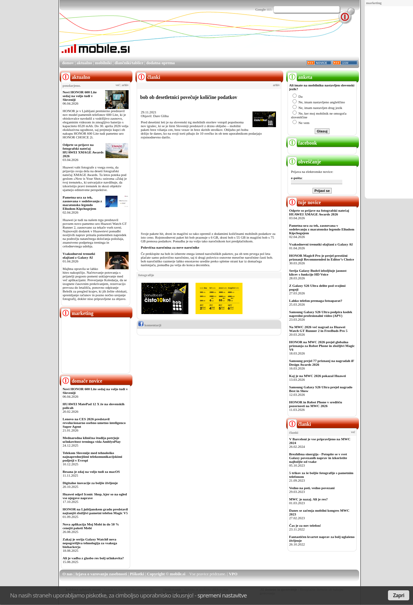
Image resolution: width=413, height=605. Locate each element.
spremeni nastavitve (222, 595)
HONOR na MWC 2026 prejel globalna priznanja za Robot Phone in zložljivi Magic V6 (321, 345)
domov (68, 62)
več (118, 85)
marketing (374, 3)
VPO (233, 573)
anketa (300, 77)
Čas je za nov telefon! (305, 525)
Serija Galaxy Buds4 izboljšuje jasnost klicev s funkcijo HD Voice (317, 272)
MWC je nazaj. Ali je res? (308, 499)
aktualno (84, 62)
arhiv (125, 85)
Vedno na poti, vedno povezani (311, 488)
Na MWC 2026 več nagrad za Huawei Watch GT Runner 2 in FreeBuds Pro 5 (318, 329)
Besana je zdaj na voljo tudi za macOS (91, 471)
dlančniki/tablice (129, 62)
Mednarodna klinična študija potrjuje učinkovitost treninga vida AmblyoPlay (92, 439)
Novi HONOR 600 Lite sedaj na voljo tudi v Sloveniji (80, 95)
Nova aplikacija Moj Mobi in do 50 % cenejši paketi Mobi (91, 526)
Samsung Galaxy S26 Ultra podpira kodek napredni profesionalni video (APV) (320, 314)
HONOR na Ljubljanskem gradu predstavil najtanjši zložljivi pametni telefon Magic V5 (95, 511)
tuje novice (304, 202)
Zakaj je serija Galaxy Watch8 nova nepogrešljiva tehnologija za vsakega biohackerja (90, 543)
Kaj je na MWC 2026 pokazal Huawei (317, 376)
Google (260, 9)
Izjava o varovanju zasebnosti (101, 573)
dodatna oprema (160, 62)
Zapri (398, 595)
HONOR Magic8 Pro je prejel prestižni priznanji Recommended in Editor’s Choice (321, 257)
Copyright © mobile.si (166, 573)
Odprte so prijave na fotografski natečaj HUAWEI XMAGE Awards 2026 (83, 150)
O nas (68, 573)
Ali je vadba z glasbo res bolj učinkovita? (93, 558)
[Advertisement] (386, 103)
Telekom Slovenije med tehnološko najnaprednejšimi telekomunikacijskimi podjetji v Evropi (92, 456)
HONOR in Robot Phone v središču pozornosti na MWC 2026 (315, 404)
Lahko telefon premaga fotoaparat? (315, 300)
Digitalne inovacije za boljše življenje (90, 483)
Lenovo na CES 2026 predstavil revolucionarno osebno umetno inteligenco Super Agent (94, 422)
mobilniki (103, 62)
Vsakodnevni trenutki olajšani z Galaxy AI (79, 255)
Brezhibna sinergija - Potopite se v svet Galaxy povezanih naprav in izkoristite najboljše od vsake (318, 457)
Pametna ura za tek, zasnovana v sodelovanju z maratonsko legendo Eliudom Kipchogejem (82, 202)
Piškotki (137, 573)
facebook (302, 143)
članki (299, 424)
